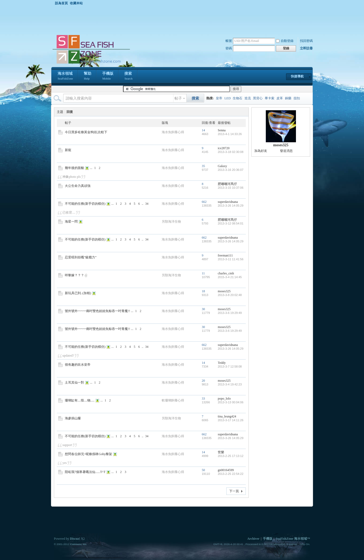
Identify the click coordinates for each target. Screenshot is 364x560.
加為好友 (260, 151)
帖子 (178, 98)
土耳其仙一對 (74, 382)
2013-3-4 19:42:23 (230, 384)
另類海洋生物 (171, 221)
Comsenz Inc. (78, 544)
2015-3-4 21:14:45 (230, 277)
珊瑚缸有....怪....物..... (79, 400)
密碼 (228, 48)
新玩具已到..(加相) (78, 293)
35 (203, 166)
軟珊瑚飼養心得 (173, 400)
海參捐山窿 (73, 418)
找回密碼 (306, 41)
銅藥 (288, 98)
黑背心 (258, 98)
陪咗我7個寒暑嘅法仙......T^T (85, 472)
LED (227, 98)
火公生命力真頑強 (77, 186)
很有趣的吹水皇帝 (77, 364)
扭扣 (297, 98)
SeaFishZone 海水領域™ (293, 539)
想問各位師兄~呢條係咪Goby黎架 (88, 454)
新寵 (68, 150)
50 (203, 470)
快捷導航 (297, 76)
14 (203, 130)
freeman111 (225, 255)
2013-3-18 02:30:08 (230, 151)
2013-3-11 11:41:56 (230, 259)
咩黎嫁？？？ (74, 275)
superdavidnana (228, 202)
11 (203, 273)
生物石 (237, 98)
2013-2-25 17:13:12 (230, 456)
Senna (221, 130)
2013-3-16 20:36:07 (230, 169)
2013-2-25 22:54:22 (230, 473)
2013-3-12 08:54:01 (230, 223)
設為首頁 (61, 3)
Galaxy (222, 166)
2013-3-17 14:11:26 (230, 420)
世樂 (221, 452)
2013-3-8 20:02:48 (230, 295)
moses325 (224, 291)
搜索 (128, 76)
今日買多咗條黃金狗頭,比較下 (86, 132)
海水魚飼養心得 (173, 132)
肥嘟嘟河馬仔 (227, 184)
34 (146, 204)
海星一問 (71, 221)
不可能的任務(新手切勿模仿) (85, 204)
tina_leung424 (227, 416)
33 (203, 398)
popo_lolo (224, 398)
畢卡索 (269, 98)
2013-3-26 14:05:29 (230, 205)
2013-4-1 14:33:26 (230, 134)
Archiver (253, 539)
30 (203, 309)
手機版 (107, 76)
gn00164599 (226, 470)
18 (203, 291)
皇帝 (219, 98)
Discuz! (75, 539)
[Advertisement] (183, 20)
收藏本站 (76, 3)
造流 (247, 98)
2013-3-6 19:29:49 (230, 312)
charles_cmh (226, 273)
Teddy (222, 363)
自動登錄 (285, 41)
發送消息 (286, 151)
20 (203, 380)
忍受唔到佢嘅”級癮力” (81, 257)
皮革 (279, 98)
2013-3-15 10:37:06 (230, 187)
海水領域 (65, 76)
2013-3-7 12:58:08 (230, 366)
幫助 (87, 76)
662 (204, 202)
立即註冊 (306, 48)
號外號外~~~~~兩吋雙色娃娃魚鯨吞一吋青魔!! (97, 311)
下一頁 (234, 491)
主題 (60, 112)
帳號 (228, 41)
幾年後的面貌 (74, 168)
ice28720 (224, 148)
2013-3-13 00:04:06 (230, 402)
